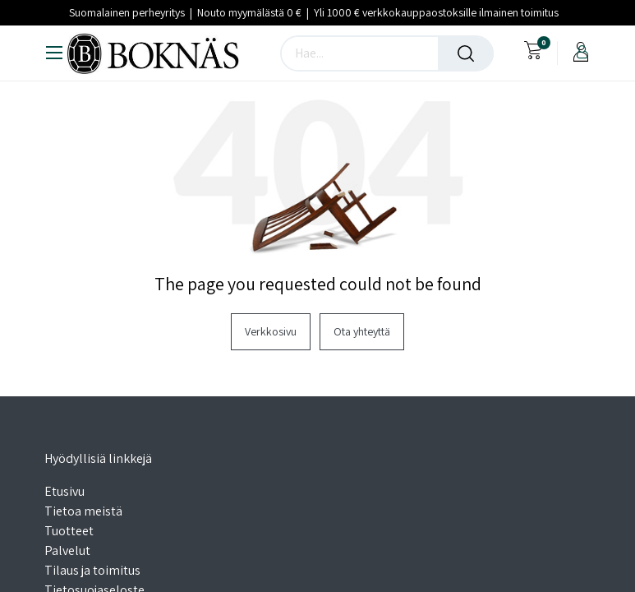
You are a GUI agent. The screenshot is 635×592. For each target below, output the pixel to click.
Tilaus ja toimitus (92, 570)
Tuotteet (69, 530)
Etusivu (64, 491)
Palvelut (67, 550)
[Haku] (466, 53)
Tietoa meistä (83, 511)
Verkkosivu (271, 331)
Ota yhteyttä (362, 331)
